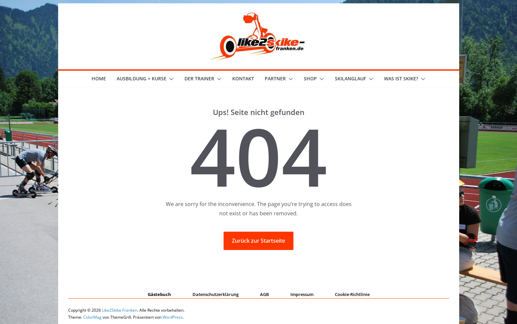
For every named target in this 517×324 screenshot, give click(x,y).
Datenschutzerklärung (215, 294)
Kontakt (243, 78)
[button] (170, 79)
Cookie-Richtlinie (352, 294)
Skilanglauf (350, 78)
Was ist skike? (401, 78)
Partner (275, 78)
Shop (310, 78)
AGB (264, 294)
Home (99, 78)
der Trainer (199, 78)
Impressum (301, 294)
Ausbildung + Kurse (141, 78)
